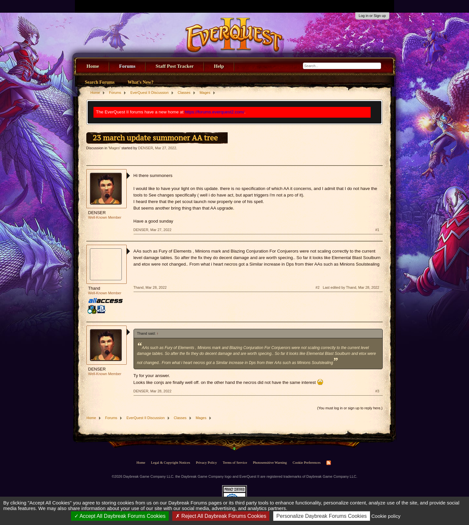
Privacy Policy (206, 462)
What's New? (141, 82)
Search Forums (100, 82)
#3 (377, 391)
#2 (318, 287)
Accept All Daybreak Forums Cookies (120, 516)
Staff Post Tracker (175, 66)
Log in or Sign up (372, 16)
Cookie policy (385, 516)
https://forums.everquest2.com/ (214, 111)
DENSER (145, 148)
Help (219, 66)
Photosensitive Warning (270, 462)
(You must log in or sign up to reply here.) (350, 408)
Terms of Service (235, 462)
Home (93, 66)
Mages (114, 148)
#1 (377, 230)
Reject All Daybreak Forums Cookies (221, 516)
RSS (328, 462)
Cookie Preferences (306, 462)
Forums (127, 66)
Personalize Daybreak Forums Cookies (322, 516)
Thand (94, 288)
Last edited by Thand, (351, 287)
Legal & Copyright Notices (170, 462)
